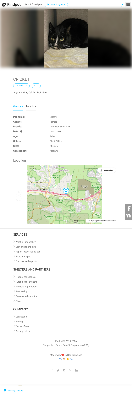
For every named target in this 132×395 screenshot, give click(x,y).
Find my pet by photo (26, 261)
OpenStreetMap (101, 221)
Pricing (19, 321)
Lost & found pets (33, 4)
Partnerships (22, 291)
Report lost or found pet (28, 251)
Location (31, 106)
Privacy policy (23, 331)
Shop (18, 301)
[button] (64, 188)
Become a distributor (26, 296)
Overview (18, 106)
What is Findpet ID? (26, 242)
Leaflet (89, 221)
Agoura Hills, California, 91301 (30, 92)
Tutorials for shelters (26, 281)
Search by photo (56, 4)
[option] (66, 38)
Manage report (13, 390)
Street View (108, 170)
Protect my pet (23, 256)
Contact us (21, 316)
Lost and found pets (26, 246)
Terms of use (22, 326)
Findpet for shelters (25, 277)
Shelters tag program (26, 286)
